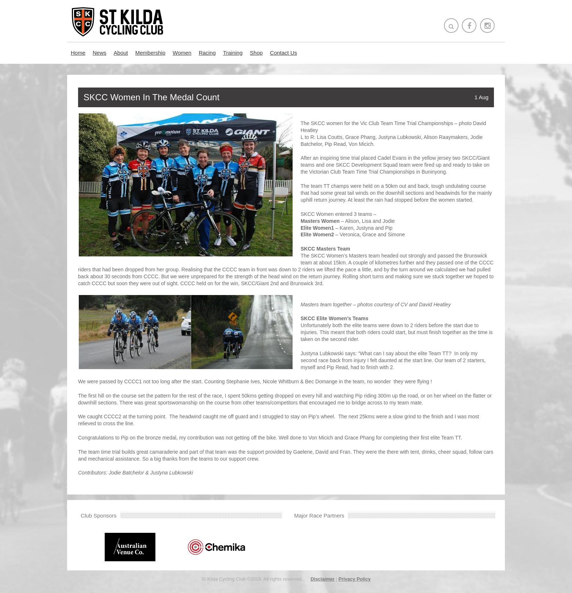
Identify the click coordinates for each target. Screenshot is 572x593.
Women (182, 53)
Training (233, 53)
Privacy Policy (355, 579)
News (100, 53)
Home (78, 53)
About (121, 53)
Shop (256, 53)
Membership (150, 53)
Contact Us (283, 53)
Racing (207, 53)
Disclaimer (322, 579)
